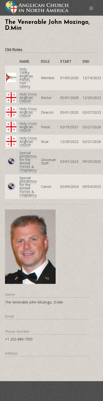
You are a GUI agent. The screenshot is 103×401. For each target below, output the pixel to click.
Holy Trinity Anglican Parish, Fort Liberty (26, 78)
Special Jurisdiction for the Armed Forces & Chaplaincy (28, 161)
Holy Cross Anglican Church (28, 97)
